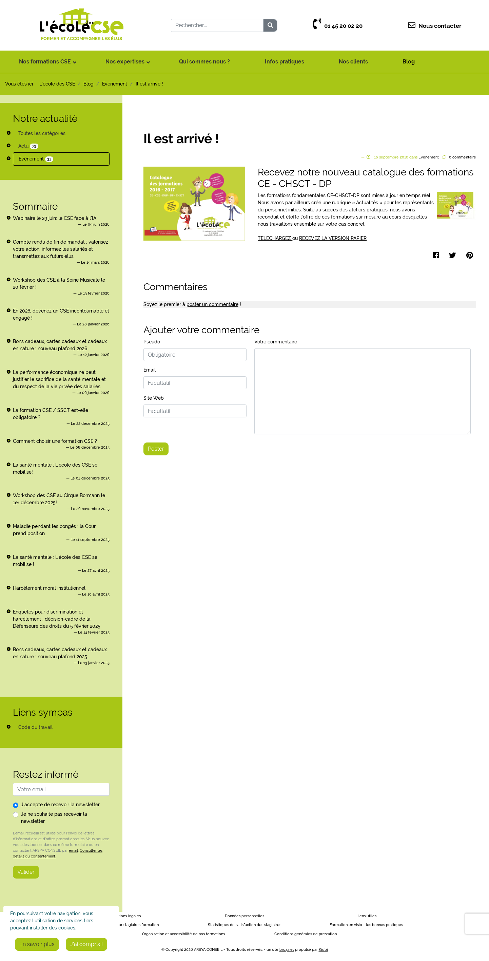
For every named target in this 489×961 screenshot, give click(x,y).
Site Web (153, 398)
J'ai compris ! (86, 944)
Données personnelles (244, 916)
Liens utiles (366, 916)
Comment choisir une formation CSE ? (55, 441)
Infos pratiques (284, 61)
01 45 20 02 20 (338, 26)
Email (149, 370)
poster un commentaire (212, 304)
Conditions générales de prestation (305, 934)
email (73, 850)
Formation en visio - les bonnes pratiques (366, 925)
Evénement (36, 159)
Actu (28, 146)
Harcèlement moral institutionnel (49, 588)
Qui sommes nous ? (204, 61)
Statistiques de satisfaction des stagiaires (244, 925)
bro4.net (286, 949)
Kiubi (323, 949)
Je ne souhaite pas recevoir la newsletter (54, 817)
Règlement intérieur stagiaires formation (122, 925)
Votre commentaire (275, 341)
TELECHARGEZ (275, 238)
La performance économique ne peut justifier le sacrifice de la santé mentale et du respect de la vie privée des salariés (59, 379)
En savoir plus (37, 944)
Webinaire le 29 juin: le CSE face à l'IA (54, 218)
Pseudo (151, 341)
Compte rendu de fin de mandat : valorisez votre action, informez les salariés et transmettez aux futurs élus (60, 249)
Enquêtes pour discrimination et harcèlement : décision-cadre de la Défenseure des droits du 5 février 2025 (56, 619)
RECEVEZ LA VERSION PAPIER (333, 238)
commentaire (462, 157)
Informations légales (123, 916)
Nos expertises (124, 61)
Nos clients (353, 61)
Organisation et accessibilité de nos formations (183, 934)
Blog (409, 61)
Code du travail (35, 727)
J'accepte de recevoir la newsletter (60, 804)
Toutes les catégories (41, 133)
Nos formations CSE (45, 61)
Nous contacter (435, 26)
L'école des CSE (57, 84)
